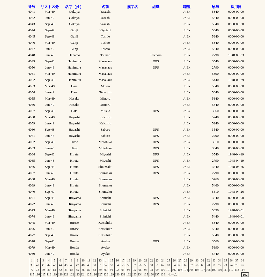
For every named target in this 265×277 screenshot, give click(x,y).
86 (83, 269)
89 (100, 269)
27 (179, 260)
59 (145, 265)
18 (128, 260)
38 (242, 260)
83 (66, 269)
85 (77, 269)
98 (151, 269)
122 (71, 274)
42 (48, 265)
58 (140, 265)
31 (202, 260)
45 (66, 265)
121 (66, 274)
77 (31, 269)
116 (37, 274)
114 (242, 269)
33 (214, 260)
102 (174, 269)
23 (157, 260)
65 (179, 265)
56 (128, 265)
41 (43, 265)
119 (55, 274)
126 (94, 274)
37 (236, 260)
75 (236, 265)
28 (185, 260)
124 (83, 274)
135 (145, 274)
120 (60, 274)
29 (191, 260)
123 (77, 274)
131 (123, 274)
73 (225, 265)
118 (49, 274)
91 (111, 269)
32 (208, 260)
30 (196, 260)
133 (134, 274)
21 (145, 260)
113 (237, 269)
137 (157, 274)
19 (134, 260)
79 (43, 269)
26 (174, 260)
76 (242, 265)
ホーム (172, 274)
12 (94, 260)
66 (185, 265)
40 (37, 265)
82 (60, 269)
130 (117, 274)
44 (60, 265)
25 (168, 260)
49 (88, 265)
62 (162, 265)
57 (134, 265)
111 (225, 269)
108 (208, 269)
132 (128, 274)
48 (83, 265)
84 (71, 269)
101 (168, 269)
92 (117, 269)
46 (71, 265)
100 (162, 269)
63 (168, 265)
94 (128, 269)
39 (31, 265)
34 (219, 260)
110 (220, 269)
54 (117, 265)
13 (100, 260)
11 (88, 260)
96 (140, 269)
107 (202, 269)
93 (122, 269)
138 (162, 274)
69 (202, 265)
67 (191, 265)
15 (111, 260)
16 (117, 260)
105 (191, 269)
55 (122, 265)
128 (106, 274)
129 (111, 274)
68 (196, 265)
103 (180, 269)
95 (134, 269)
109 (214, 269)
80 (48, 269)
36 (231, 260)
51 (100, 265)
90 (105, 269)
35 (225, 260)
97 (145, 269)
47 (77, 265)
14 (105, 260)
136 (151, 274)
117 (43, 274)
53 (111, 265)
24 (162, 260)
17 (122, 260)
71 (214, 265)
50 (94, 265)
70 (208, 265)
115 (32, 274)
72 (219, 265)
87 (88, 269)
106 (197, 269)
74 (231, 265)
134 (140, 274)
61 (157, 265)
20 (140, 260)
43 (54, 265)
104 (185, 269)
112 (231, 269)
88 (94, 269)
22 (151, 260)
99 (157, 269)
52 (105, 265)
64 (174, 265)
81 (54, 269)
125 (88, 274)
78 (37, 269)
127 (100, 274)
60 (151, 265)
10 (83, 260)
